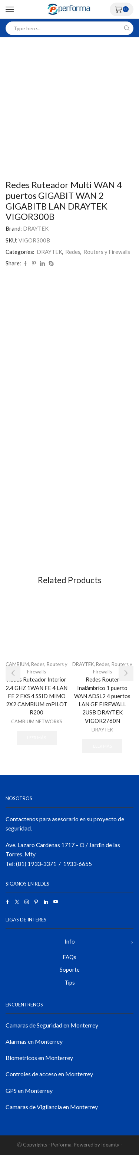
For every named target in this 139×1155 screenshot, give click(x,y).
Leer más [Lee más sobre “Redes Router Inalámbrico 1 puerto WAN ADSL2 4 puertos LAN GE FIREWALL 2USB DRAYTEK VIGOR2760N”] (102, 746)
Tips (69, 982)
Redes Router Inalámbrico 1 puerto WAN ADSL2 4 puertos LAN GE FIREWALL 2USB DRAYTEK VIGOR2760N (102, 700)
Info (69, 941)
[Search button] (126, 28)
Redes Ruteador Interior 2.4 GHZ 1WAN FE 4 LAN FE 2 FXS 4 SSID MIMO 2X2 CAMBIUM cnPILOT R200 (36, 696)
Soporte (70, 969)
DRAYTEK (36, 228)
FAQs (69, 957)
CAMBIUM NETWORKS (36, 721)
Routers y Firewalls (106, 251)
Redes (72, 251)
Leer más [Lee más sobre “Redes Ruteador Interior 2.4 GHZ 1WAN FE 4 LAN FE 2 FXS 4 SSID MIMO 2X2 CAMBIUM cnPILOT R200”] (36, 737)
